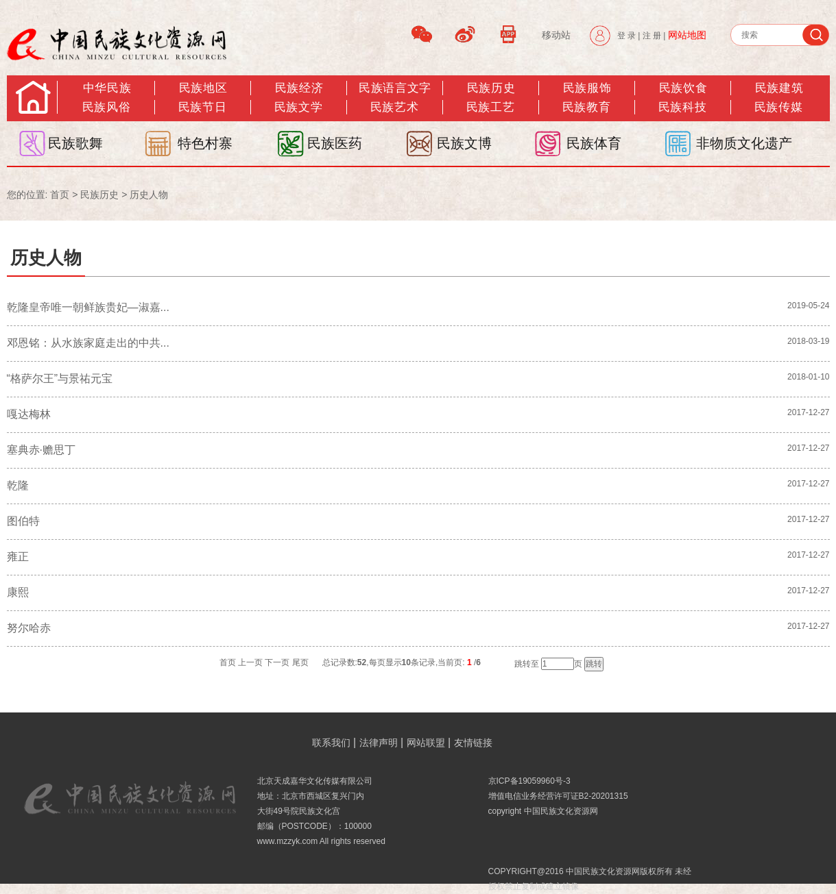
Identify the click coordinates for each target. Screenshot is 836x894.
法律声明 (378, 742)
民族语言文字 (395, 88)
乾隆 (18, 485)
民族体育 (593, 143)
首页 (59, 194)
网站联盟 (426, 742)
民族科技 (682, 107)
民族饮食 (683, 88)
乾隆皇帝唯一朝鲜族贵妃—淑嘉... (88, 307)
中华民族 (107, 88)
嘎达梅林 (29, 414)
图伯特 (23, 521)
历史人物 (149, 194)
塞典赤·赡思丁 (41, 450)
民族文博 (464, 143)
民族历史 (491, 88)
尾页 (300, 662)
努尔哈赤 (29, 628)
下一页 (277, 662)
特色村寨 (205, 143)
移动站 (556, 34)
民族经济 (299, 88)
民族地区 (203, 88)
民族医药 (334, 143)
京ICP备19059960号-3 (529, 781)
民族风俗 (106, 107)
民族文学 (298, 107)
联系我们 (331, 742)
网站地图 (687, 34)
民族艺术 (394, 107)
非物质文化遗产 (744, 143)
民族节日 (202, 107)
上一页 (250, 662)
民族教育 (586, 107)
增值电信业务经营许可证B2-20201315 (558, 796)
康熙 (18, 592)
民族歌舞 (75, 143)
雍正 (18, 556)
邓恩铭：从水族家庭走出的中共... (88, 343)
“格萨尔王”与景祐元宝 (60, 378)
